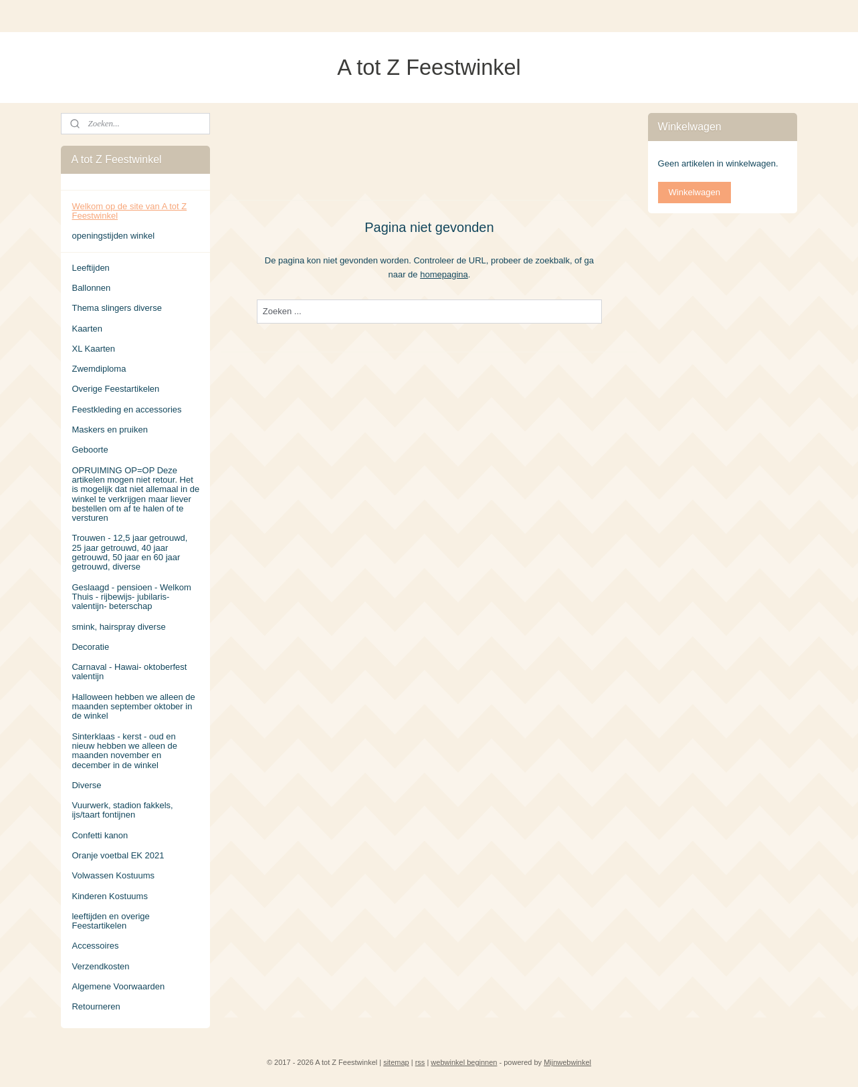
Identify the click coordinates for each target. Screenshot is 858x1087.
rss (420, 1062)
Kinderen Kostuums (109, 896)
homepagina (444, 274)
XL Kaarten (93, 349)
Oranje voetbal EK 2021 (118, 855)
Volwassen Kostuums (113, 875)
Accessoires (95, 946)
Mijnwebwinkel (567, 1062)
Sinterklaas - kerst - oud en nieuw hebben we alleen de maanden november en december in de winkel (124, 750)
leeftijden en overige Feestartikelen (110, 921)
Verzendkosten (100, 966)
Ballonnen (91, 288)
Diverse (86, 785)
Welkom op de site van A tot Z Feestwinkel (129, 211)
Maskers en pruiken (109, 430)
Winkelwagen (694, 192)
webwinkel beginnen (464, 1062)
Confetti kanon (100, 835)
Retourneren (96, 1006)
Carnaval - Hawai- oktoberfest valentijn (129, 671)
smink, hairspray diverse (118, 627)
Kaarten (87, 329)
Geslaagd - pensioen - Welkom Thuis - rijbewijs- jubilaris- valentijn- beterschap (131, 597)
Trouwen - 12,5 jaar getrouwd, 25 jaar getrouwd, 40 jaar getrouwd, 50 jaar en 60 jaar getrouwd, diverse (129, 552)
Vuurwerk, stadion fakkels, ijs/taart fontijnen (122, 810)
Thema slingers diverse (116, 308)
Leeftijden (90, 268)
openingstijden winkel (113, 236)
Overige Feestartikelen (115, 389)
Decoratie (90, 647)
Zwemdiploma (99, 369)
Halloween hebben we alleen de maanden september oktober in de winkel (133, 706)
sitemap (396, 1062)
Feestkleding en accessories (126, 409)
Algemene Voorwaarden (118, 986)
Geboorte (90, 450)
